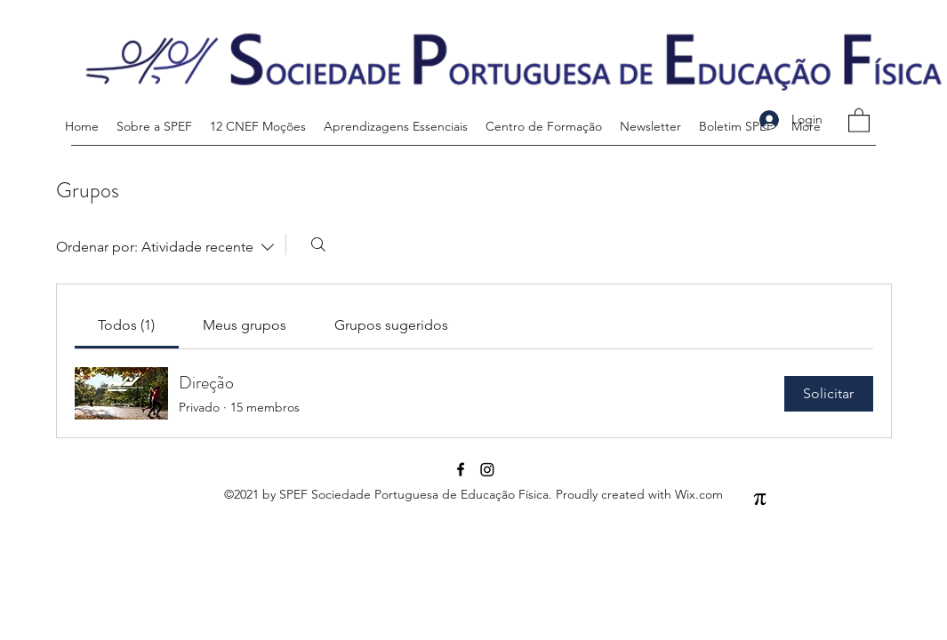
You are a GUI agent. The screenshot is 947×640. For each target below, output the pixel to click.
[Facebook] (460, 469)
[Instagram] (487, 469)
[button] (859, 119)
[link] (126, 324)
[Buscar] (318, 244)
